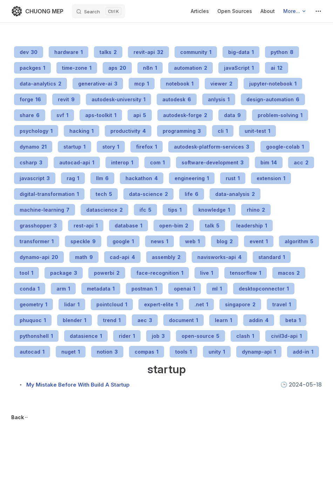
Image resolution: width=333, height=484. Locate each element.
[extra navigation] (318, 11)
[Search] (98, 11)
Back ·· (19, 417)
